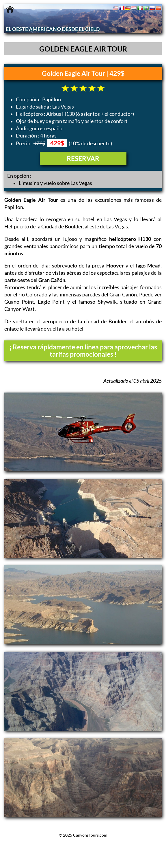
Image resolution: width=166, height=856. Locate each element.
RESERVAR (83, 158)
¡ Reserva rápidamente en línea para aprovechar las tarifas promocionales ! (83, 350)
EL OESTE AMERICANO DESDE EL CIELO (53, 29)
